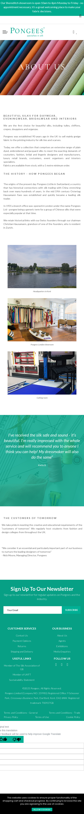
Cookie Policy (73, 717)
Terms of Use (42, 717)
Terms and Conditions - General (21, 712)
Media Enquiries (62, 651)
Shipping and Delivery (22, 651)
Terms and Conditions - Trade (64, 712)
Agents (62, 640)
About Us (62, 635)
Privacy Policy (11, 717)
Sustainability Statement (21, 679)
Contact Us (22, 635)
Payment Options (22, 640)
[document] (42, 803)
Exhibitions (62, 646)
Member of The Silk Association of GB (22, 667)
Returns (22, 646)
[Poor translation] (17, 739)
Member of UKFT (22, 674)
